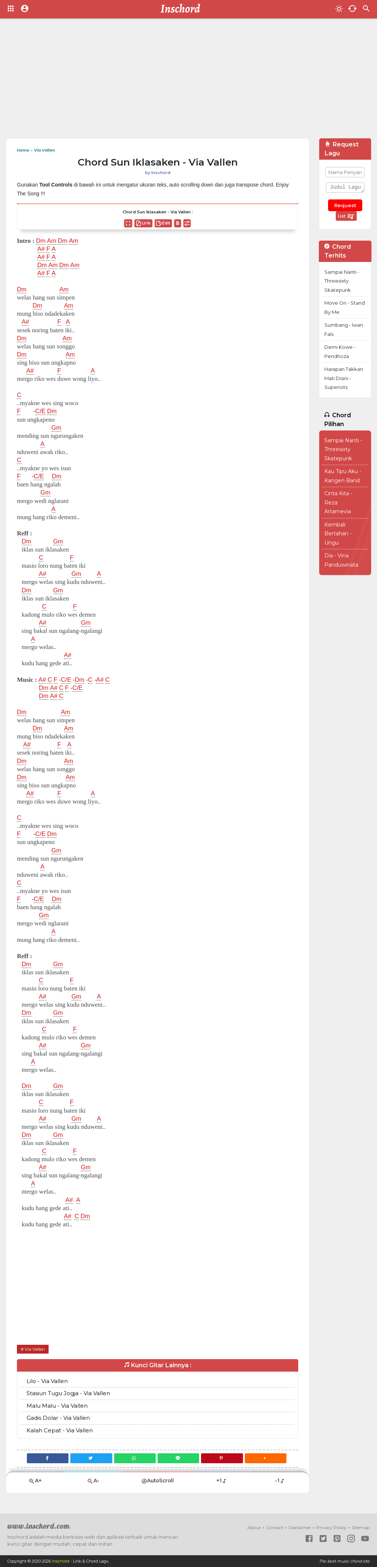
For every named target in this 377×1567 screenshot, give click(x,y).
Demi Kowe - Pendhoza (340, 351)
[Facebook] (46, 1458)
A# (41, 249)
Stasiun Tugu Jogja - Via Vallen (68, 1393)
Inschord (60, 1561)
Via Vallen (35, 1349)
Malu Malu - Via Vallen (57, 1405)
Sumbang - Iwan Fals (343, 329)
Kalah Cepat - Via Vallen (60, 1430)
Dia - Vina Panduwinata (341, 560)
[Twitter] (91, 1458)
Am (52, 241)
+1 (221, 1480)
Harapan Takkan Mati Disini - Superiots (343, 378)
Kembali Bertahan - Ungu (338, 533)
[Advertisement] (188, 80)
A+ (35, 1480)
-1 (280, 1480)
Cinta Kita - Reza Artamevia (338, 502)
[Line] (179, 1458)
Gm (56, 428)
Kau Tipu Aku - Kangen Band (342, 476)
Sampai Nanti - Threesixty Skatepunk (341, 281)
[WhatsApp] (134, 1458)
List (346, 216)
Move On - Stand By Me (344, 307)
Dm (41, 241)
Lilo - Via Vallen (47, 1381)
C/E (40, 411)
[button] (267, 1458)
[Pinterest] (223, 1458)
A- (93, 1480)
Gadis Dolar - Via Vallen (58, 1417)
